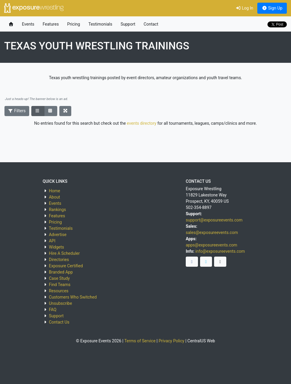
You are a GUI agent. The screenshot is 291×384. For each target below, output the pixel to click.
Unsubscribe (60, 303)
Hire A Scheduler (64, 253)
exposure (34, 8)
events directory (141, 123)
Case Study (59, 278)
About (54, 197)
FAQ (52, 309)
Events (28, 24)
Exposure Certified (66, 265)
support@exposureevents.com (214, 220)
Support (127, 24)
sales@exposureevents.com (212, 232)
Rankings (57, 209)
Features (51, 24)
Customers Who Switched (73, 297)
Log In (244, 8)
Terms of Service (140, 340)
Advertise (57, 234)
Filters (17, 110)
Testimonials (100, 24)
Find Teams (59, 284)
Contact (151, 24)
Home (54, 190)
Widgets (56, 247)
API (52, 240)
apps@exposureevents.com (211, 245)
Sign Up (272, 8)
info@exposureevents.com (220, 251)
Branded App (61, 272)
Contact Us (59, 322)
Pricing (73, 24)
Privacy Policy (171, 340)
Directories (59, 259)
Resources (59, 290)
